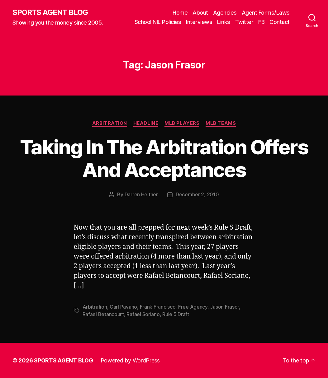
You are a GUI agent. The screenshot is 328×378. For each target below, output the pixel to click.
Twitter (244, 22)
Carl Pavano (123, 307)
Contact (279, 22)
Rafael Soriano (142, 314)
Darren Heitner (141, 194)
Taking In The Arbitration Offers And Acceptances (164, 158)
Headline (145, 123)
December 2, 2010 (197, 194)
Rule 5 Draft (175, 314)
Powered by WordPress (130, 360)
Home (180, 12)
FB (261, 22)
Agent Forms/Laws (266, 12)
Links (223, 22)
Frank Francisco (158, 307)
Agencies (225, 12)
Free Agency (192, 307)
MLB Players (181, 123)
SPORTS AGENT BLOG (50, 12)
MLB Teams (221, 123)
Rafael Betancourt (103, 314)
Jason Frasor (224, 307)
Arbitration (109, 123)
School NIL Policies (158, 22)
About (200, 12)
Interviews (199, 22)
